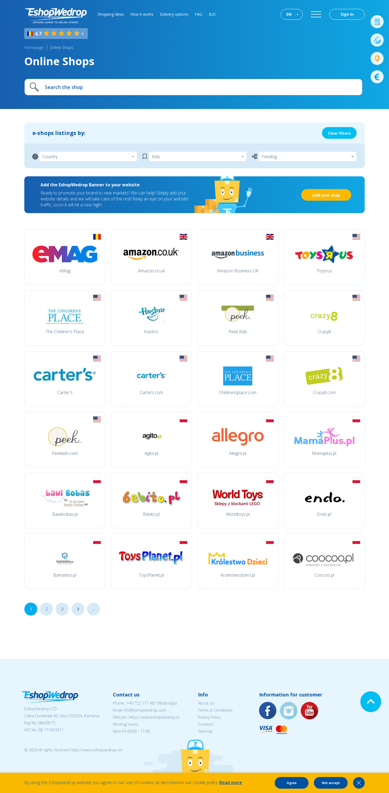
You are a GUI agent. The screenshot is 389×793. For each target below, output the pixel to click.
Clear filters (339, 133)
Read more (230, 782)
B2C (212, 14)
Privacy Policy (209, 717)
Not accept (331, 783)
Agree (292, 783)
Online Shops (61, 47)
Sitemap (205, 731)
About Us (206, 703)
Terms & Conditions (215, 710)
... (78, 609)
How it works (141, 14)
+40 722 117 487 (141, 703)
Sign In (347, 14)
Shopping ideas (111, 14)
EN (288, 14)
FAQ (198, 14)
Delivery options (174, 14)
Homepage (34, 47)
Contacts (206, 724)
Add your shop (326, 195)
